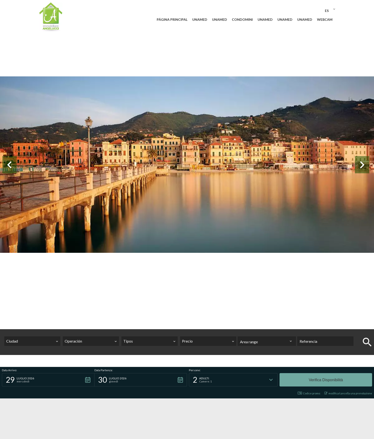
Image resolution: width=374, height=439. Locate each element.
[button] (48, 379)
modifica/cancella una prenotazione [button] (348, 393)
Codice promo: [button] (309, 393)
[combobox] (32, 341)
